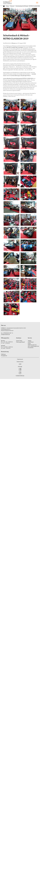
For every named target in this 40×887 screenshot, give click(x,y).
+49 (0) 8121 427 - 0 (8, 333)
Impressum (20, 359)
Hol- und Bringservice (33, 346)
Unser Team (19, 340)
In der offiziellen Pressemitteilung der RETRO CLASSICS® (18, 78)
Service (30, 338)
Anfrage (20, 366)
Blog (7, 6)
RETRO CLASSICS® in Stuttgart (15, 47)
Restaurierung (5, 351)
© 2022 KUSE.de (20, 375)
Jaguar (29, 340)
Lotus (29, 343)
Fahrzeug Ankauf (20, 342)
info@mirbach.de (5, 334)
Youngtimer (4, 355)
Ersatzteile (30, 347)
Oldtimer (3, 354)
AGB (20, 364)
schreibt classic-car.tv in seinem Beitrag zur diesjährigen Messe (19, 74)
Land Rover (31, 342)
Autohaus (18, 338)
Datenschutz (20, 361)
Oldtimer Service (32, 344)
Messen (12, 6)
